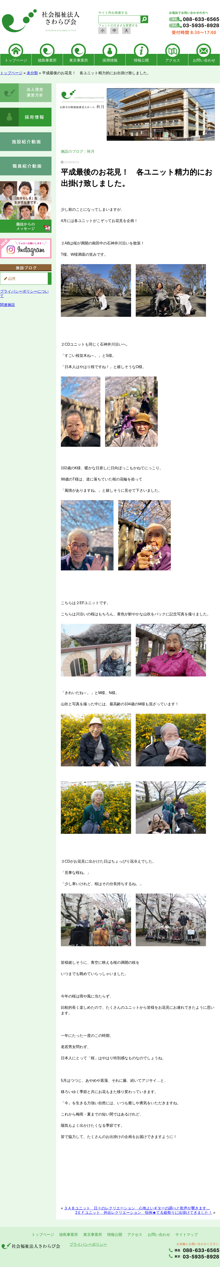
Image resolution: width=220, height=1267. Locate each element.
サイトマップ (186, 1235)
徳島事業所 (47, 60)
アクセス (172, 60)
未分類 (32, 73)
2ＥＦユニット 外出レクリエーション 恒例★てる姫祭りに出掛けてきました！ (143, 1213)
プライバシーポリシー (88, 1244)
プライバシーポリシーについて (24, 293)
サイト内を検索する (113, 13)
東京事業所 (78, 60)
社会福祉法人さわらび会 (40, 21)
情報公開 (141, 60)
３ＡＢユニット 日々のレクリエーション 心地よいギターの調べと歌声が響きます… (137, 1208)
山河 (11, 279)
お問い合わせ (204, 60)
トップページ (16, 60)
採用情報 (110, 60)
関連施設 (7, 305)
